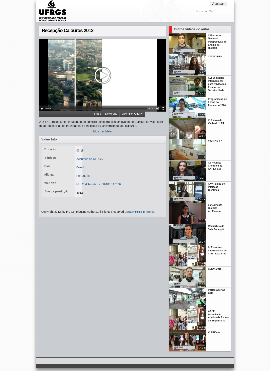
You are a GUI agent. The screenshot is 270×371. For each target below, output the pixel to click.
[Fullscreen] (162, 108)
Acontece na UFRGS (89, 159)
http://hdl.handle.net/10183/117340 (98, 184)
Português (83, 175)
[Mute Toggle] (157, 108)
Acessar (218, 3)
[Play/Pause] (42, 108)
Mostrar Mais (102, 131)
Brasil (80, 167)
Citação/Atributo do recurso (139, 211)
